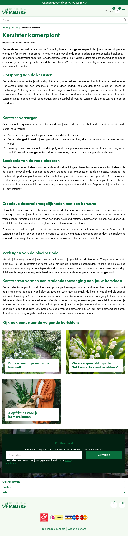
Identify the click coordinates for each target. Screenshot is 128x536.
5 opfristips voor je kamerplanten (23, 414)
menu (124, 10)
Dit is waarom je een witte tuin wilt (28, 365)
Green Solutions (77, 529)
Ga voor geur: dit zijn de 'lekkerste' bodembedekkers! (95, 365)
